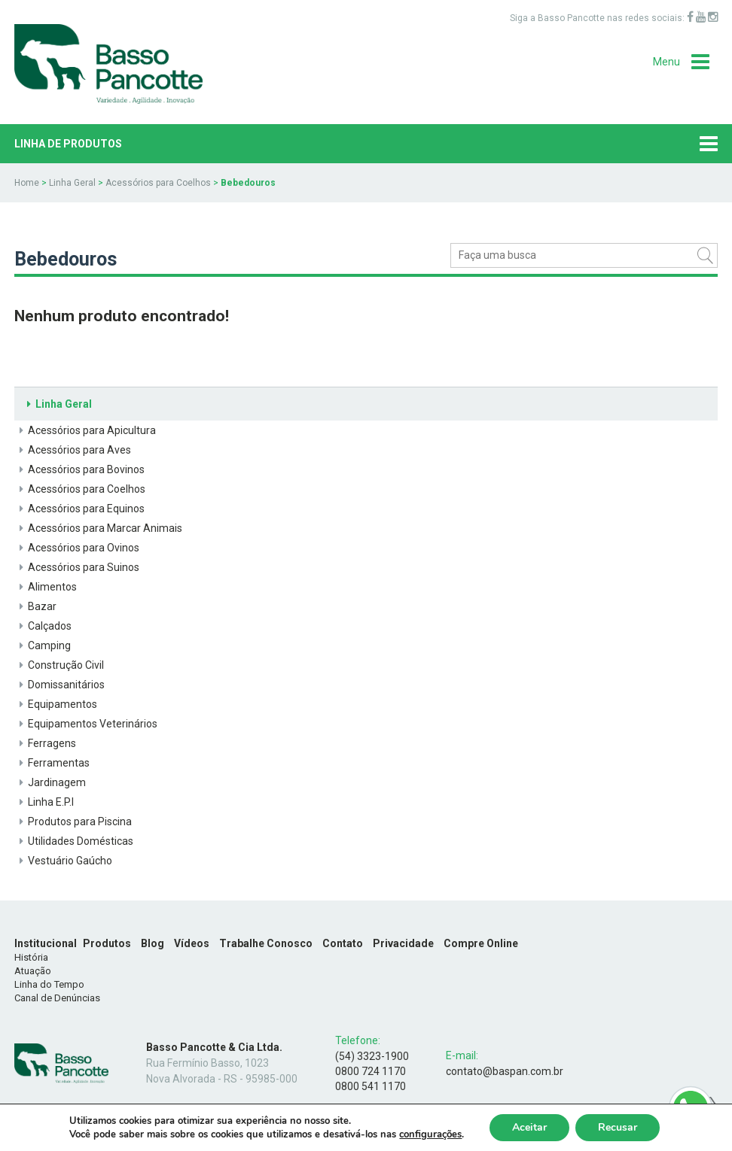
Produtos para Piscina (73, 821)
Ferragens (45, 743)
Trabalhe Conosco (266, 943)
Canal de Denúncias (57, 998)
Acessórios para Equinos (79, 509)
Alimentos (45, 587)
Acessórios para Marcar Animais (98, 528)
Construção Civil (59, 665)
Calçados (43, 626)
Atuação (32, 971)
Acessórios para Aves (72, 450)
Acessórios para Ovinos (76, 548)
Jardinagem (50, 782)
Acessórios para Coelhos (158, 183)
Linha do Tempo (49, 984)
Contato (342, 943)
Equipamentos (55, 704)
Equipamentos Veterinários (85, 724)
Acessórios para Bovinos (79, 469)
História (31, 957)
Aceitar (529, 1127)
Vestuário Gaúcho (63, 861)
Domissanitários (59, 685)
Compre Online (481, 943)
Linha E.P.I (44, 802)
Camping (42, 645)
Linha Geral (72, 183)
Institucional (45, 943)
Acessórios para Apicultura (85, 430)
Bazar (35, 606)
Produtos (107, 943)
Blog (152, 943)
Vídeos (191, 943)
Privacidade (403, 943)
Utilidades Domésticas (73, 841)
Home (26, 183)
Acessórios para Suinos (76, 567)
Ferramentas (52, 763)
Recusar (617, 1127)
